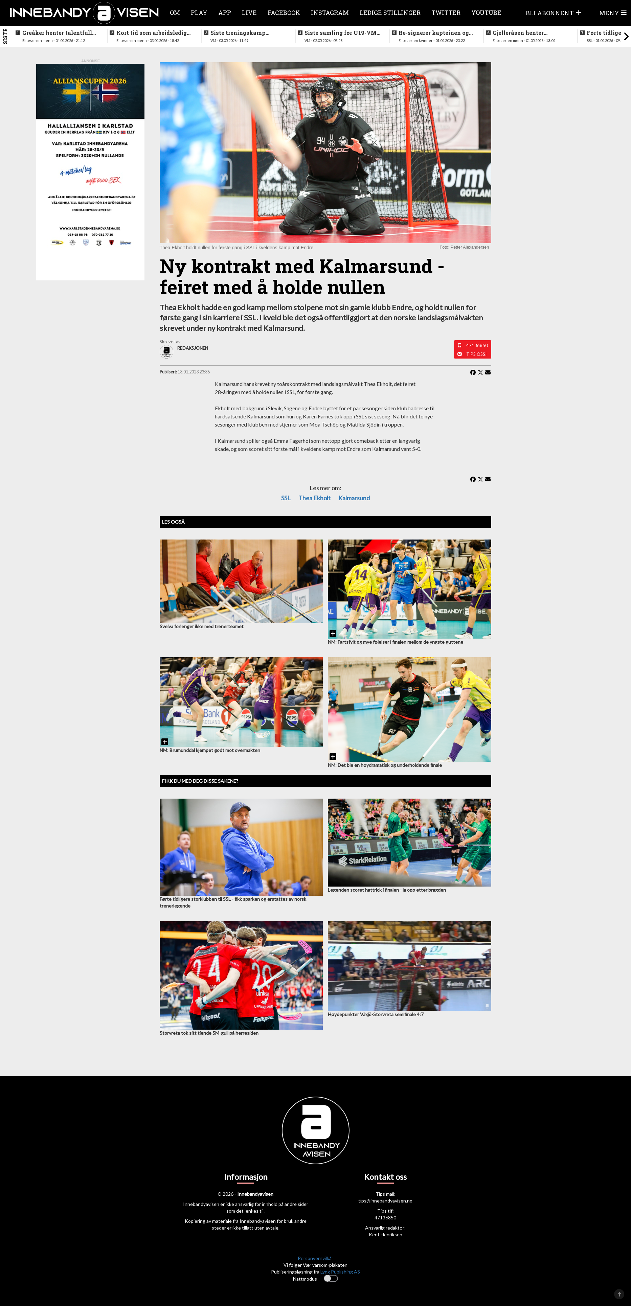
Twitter (445, 12)
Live (249, 12)
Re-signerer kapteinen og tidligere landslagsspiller (434, 32)
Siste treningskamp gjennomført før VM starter (248, 32)
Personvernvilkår (315, 1258)
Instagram (330, 12)
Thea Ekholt (314, 498)
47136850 (477, 345)
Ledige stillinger (390, 12)
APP (224, 12)
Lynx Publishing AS (340, 1272)
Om (175, 12)
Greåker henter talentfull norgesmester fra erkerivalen (57, 32)
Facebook (284, 12)
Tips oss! (476, 354)
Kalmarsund (354, 498)
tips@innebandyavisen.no (385, 1201)
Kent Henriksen (385, 1234)
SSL (286, 498)
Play (199, 12)
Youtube (486, 12)
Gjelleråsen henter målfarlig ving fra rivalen (528, 32)
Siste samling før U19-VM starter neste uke (341, 32)
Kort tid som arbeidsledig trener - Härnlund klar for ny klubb (151, 32)
